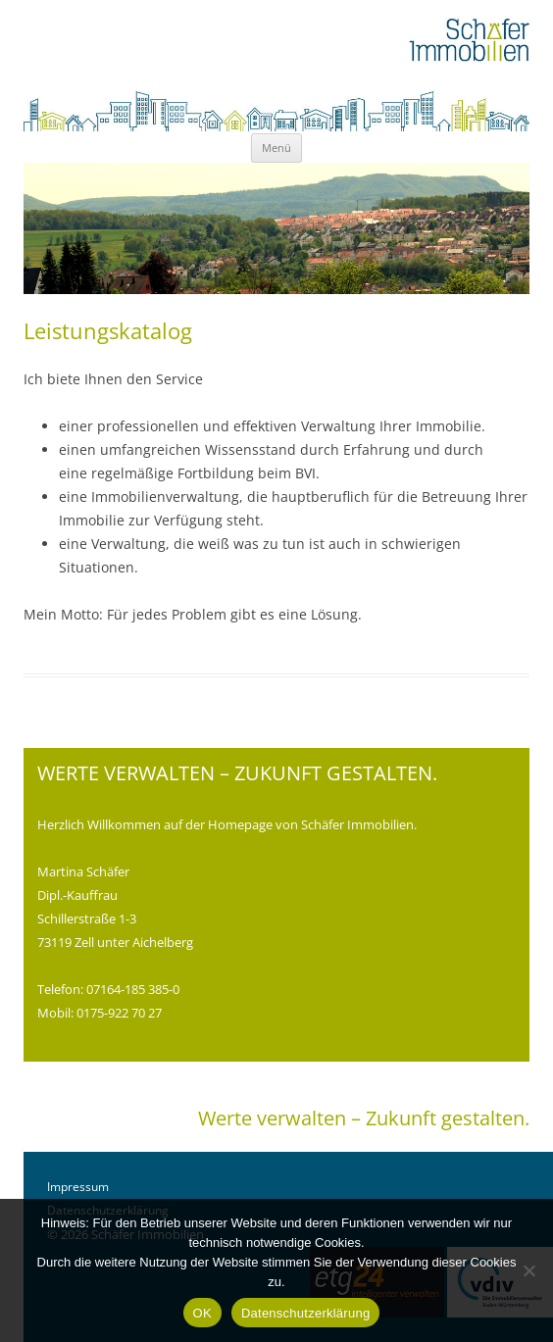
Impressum (78, 1186)
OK (202, 1313)
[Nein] (528, 1270)
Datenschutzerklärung (305, 1313)
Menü (276, 147)
